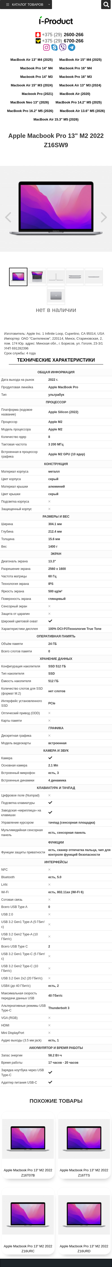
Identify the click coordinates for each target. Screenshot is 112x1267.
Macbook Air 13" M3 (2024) (80, 85)
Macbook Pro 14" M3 (36, 77)
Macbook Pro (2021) (37, 94)
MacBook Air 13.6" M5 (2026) (82, 111)
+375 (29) (59, 34)
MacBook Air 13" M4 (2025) (31, 60)
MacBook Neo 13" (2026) (29, 102)
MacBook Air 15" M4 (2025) (80, 60)
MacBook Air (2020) (75, 94)
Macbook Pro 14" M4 (36, 68)
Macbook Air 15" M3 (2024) (32, 85)
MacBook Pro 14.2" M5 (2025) (79, 102)
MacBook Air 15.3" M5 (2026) (55, 119)
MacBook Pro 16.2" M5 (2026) (30, 111)
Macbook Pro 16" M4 (75, 68)
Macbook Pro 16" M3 (75, 77)
